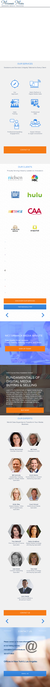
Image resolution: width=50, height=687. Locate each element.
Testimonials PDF (25, 307)
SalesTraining (14, 113)
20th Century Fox (15, 196)
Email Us (25, 673)
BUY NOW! (25, 410)
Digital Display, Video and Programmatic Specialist (16, 507)
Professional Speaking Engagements (14, 132)
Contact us (25, 150)
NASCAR (15, 213)
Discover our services (25, 301)
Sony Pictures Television (5, 270)
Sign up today (25, 349)
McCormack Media (12, 3)
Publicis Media (15, 230)
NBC (34, 179)
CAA (34, 213)
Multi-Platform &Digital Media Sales (35, 93)
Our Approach (14, 93)
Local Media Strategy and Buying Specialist (33, 570)
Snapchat (35, 228)
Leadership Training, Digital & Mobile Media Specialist (16, 477)
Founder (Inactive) (16, 450)
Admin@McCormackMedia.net (14, 649)
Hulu (34, 196)
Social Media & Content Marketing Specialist (34, 476)
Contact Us (25, 613)
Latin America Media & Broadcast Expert (25, 598)
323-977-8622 (9, 653)
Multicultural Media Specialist (33, 506)
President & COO (34, 450)
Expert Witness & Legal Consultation (35, 132)
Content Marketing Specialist (16, 570)
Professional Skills (35, 113)
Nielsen (15, 179)
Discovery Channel (5, 248)
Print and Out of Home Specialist (16, 543)
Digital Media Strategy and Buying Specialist (33, 543)
